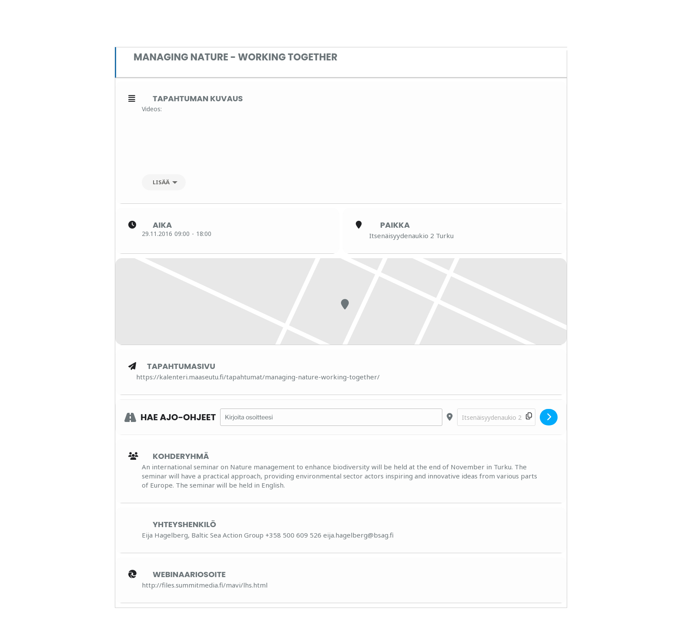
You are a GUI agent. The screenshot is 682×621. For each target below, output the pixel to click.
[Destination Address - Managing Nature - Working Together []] (496, 417)
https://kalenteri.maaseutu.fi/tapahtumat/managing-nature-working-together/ (258, 376)
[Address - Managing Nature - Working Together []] (331, 417)
